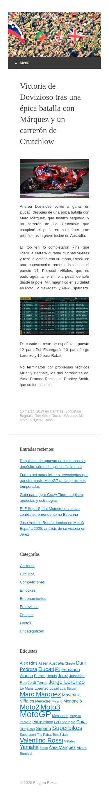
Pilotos (25, 623)
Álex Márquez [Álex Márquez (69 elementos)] (62, 747)
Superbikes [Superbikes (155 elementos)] (67, 727)
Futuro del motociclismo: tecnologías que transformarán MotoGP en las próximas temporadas (54, 481)
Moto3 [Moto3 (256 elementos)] (50, 707)
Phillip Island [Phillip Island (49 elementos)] (42, 722)
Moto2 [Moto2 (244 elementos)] (29, 707)
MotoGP (26, 420)
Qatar (38, 420)
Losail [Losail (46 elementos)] (54, 688)
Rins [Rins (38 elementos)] (23, 729)
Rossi (48, 420)
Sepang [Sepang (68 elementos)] (43, 728)
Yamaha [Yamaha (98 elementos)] (29, 747)
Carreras (57, 411)
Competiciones (32, 582)
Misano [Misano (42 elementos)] (57, 701)
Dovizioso (42, 416)
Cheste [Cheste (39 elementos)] (70, 663)
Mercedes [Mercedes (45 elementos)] (43, 701)
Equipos (26, 615)
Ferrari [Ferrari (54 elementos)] (39, 676)
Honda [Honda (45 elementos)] (52, 676)
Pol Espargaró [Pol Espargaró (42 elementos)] (64, 722)
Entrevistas (29, 606)
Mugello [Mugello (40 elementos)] (75, 716)
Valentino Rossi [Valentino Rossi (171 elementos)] (41, 740)
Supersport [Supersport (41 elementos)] (28, 734)
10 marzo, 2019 (32, 411)
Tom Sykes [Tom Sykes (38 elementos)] (60, 734)
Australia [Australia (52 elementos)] (56, 663)
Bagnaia (26, 416)
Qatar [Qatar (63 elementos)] (81, 721)
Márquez (70, 416)
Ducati (57, 416)
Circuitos (27, 574)
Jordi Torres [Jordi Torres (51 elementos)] (37, 682)
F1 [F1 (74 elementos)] (57, 669)
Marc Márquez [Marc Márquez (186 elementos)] (40, 694)
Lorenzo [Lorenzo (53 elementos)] (42, 688)
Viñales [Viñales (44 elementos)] (70, 741)
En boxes (27, 590)
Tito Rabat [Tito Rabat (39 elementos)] (44, 734)
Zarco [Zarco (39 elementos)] (44, 747)
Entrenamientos (33, 598)
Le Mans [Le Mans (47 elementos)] (26, 688)
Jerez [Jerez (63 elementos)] (63, 675)
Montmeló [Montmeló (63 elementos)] (72, 701)
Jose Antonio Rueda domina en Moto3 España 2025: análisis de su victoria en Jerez (52, 528)
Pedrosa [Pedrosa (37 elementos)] (25, 722)
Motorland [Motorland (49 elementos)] (60, 716)
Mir (81, 416)
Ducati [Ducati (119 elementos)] (46, 669)
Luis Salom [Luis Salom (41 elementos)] (68, 688)
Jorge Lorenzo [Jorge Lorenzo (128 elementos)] (67, 682)
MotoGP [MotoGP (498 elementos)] (35, 714)
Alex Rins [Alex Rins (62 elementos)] (28, 663)
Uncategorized (32, 631)
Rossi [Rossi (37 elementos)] (31, 729)
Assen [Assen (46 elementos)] (43, 663)
